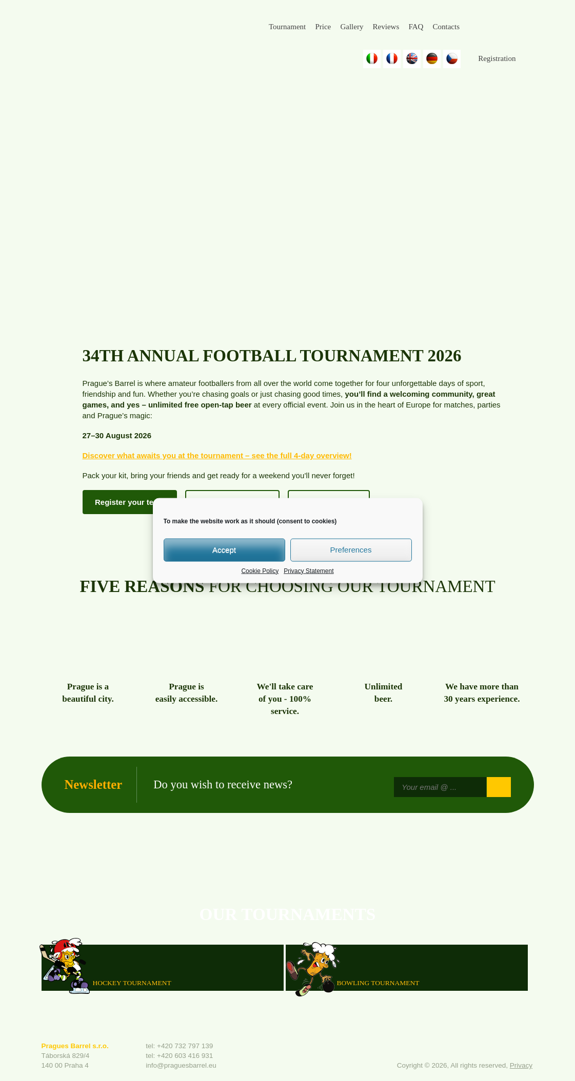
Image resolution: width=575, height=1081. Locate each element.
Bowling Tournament (378, 983)
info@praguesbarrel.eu (181, 1065)
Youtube (526, 27)
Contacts (446, 27)
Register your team (130, 502)
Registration (496, 58)
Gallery (351, 27)
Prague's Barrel (111, 34)
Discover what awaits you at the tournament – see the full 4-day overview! (217, 455)
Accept (224, 549)
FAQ (415, 27)
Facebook (476, 27)
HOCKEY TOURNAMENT (132, 983)
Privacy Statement (308, 570)
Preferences (351, 549)
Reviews (386, 27)
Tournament (287, 27)
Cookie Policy (260, 570)
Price (323, 27)
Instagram (501, 27)
